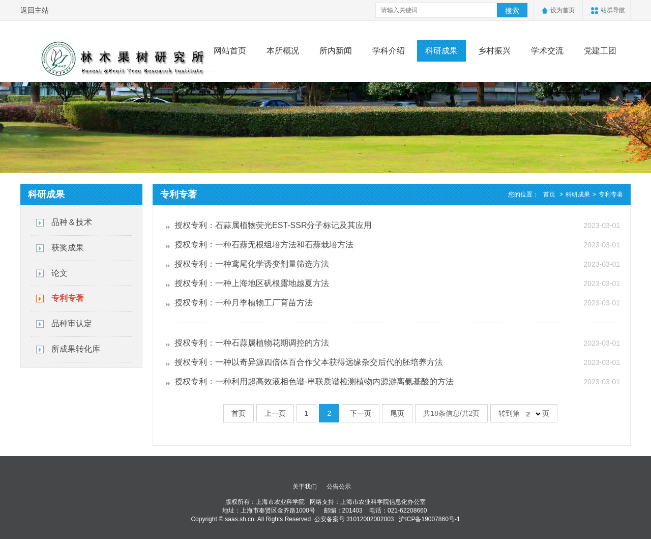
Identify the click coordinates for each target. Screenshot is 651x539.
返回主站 (34, 10)
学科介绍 (388, 50)
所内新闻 (335, 50)
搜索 (512, 11)
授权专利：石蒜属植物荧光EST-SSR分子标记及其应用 (273, 225)
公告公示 (339, 486)
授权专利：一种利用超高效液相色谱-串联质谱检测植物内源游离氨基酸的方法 (314, 381)
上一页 (275, 413)
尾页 (397, 413)
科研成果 (441, 50)
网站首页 (230, 50)
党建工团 (600, 50)
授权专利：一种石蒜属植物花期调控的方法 (251, 342)
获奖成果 (67, 247)
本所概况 (283, 50)
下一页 (360, 413)
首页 (549, 194)
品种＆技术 (71, 222)
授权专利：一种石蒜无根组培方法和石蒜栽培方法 (263, 244)
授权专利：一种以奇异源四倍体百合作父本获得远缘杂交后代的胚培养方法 (308, 362)
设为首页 (562, 10)
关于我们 (304, 486)
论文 (59, 273)
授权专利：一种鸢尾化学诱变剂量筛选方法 (251, 264)
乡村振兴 (494, 50)
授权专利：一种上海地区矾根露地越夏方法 (251, 283)
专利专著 (67, 298)
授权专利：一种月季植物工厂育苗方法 (243, 302)
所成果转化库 (75, 349)
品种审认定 (71, 323)
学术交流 (547, 50)
